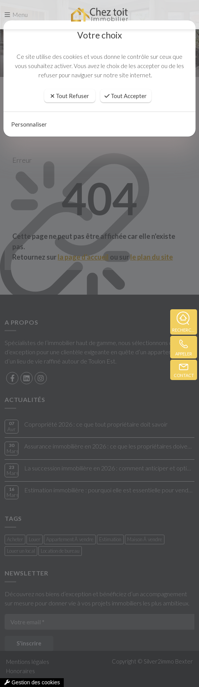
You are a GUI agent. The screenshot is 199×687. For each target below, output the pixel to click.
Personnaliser (29, 124)
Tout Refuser (69, 95)
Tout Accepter (125, 95)
